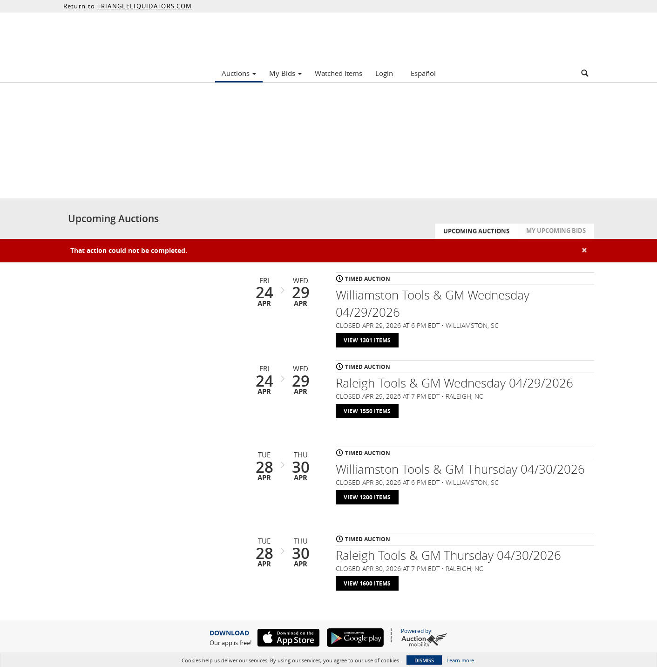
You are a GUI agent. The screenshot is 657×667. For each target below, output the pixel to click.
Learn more (460, 660)
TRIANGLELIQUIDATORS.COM (144, 6)
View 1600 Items (367, 583)
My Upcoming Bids (556, 230)
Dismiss (424, 660)
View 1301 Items (367, 340)
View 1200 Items (367, 497)
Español (423, 73)
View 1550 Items (367, 411)
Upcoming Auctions (476, 231)
